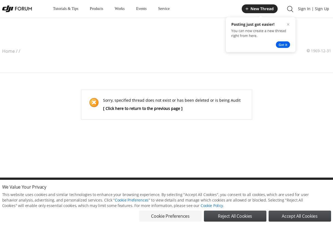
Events (141, 9)
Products (96, 9)
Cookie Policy (212, 208)
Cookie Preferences (132, 202)
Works (120, 9)
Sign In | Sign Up (313, 8)
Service (164, 9)
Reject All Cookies (235, 219)
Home (8, 51)
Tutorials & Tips (65, 9)
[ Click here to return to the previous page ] (143, 108)
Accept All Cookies (299, 219)
